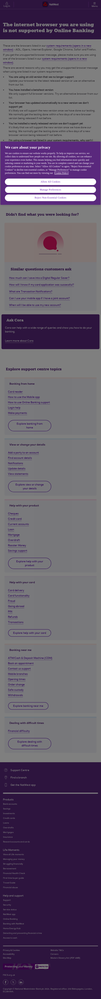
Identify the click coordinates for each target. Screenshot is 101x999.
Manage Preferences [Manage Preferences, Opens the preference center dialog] (50, 189)
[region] (50, 173)
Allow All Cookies (50, 181)
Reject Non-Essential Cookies (50, 198)
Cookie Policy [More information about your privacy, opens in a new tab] (61, 173)
